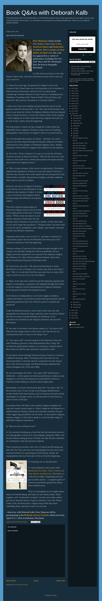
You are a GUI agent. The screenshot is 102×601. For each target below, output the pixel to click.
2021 (73, 101)
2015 (73, 310)
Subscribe (82, 49)
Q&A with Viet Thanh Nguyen (81, 198)
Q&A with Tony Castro (79, 284)
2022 (73, 98)
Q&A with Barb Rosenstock (80, 243)
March (75, 302)
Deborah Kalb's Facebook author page (82, 71)
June (74, 131)
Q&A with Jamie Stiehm (79, 266)
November (76, 118)
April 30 (75, 140)
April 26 (75, 163)
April (74, 136)
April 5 (74, 281)
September (76, 123)
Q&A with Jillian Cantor (79, 145)
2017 (73, 111)
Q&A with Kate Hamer (79, 279)
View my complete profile (76, 327)
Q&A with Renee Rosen (79, 160)
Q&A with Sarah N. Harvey (80, 196)
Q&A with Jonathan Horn (80, 221)
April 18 (75, 203)
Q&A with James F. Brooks (80, 173)
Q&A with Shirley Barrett (79, 213)
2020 (73, 103)
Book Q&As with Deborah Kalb (47, 12)
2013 (73, 315)
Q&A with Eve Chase (79, 165)
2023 (73, 96)
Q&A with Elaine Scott (79, 175)
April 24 (75, 178)
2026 (73, 88)
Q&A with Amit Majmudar (80, 186)
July (74, 128)
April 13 (75, 238)
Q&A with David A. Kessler (80, 155)
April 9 (74, 253)
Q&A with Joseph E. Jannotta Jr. (82, 226)
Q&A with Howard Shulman (80, 216)
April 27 (75, 158)
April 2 (74, 296)
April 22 (75, 188)
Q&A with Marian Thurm (79, 223)
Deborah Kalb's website (78, 68)
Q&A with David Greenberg (80, 181)
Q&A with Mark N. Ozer (79, 269)
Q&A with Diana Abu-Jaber (80, 201)
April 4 (74, 286)
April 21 (75, 193)
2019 (73, 106)
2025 (73, 91)
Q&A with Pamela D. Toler (80, 143)
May (74, 133)
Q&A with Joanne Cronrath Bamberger (84, 261)
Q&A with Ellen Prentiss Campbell (82, 228)
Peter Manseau (40, 41)
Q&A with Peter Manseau (80, 258)
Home (36, 581)
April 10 (75, 248)
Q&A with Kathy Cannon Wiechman (83, 150)
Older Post (60, 581)
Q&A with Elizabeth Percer (80, 246)
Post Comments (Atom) (21, 584)
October (75, 120)
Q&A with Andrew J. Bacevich (81, 276)
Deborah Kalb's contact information (81, 66)
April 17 (75, 208)
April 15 (75, 218)
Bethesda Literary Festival (36, 515)
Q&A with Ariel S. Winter (79, 256)
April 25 (75, 170)
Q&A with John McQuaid (80, 264)
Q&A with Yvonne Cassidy (80, 191)
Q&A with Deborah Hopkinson (81, 211)
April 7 (74, 271)
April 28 (75, 153)
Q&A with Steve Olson (79, 289)
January (75, 307)
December (76, 115)
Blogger (54, 595)
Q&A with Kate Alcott (78, 233)
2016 (73, 113)
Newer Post (11, 581)
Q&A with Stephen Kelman (80, 138)
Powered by (82, 55)
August (75, 125)
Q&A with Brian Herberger (80, 274)
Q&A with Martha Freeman (80, 241)
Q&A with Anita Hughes (79, 148)
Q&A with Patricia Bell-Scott (81, 206)
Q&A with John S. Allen (79, 294)
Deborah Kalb (75, 324)
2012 (73, 318)
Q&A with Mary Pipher (79, 299)
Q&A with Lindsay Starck (80, 183)
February (76, 304)
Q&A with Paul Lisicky (79, 236)
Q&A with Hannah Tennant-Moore (82, 168)
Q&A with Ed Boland (78, 251)
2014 (73, 313)
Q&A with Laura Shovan (79, 231)
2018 (73, 108)
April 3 (74, 291)
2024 (73, 93)
